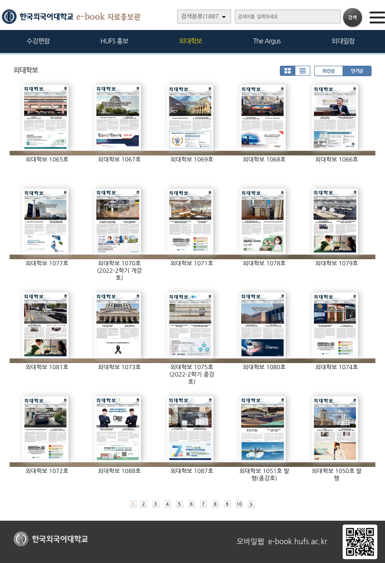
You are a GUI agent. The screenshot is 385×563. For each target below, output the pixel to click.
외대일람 (343, 41)
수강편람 (38, 41)
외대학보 (190, 41)
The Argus (267, 41)
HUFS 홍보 (114, 41)
